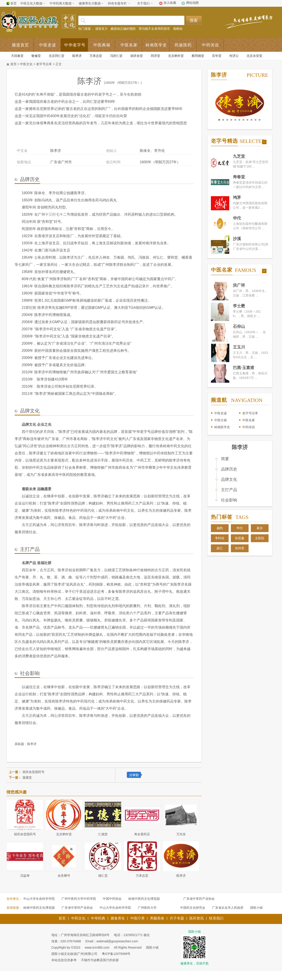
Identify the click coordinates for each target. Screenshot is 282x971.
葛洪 (259, 528)
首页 (13, 3)
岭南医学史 (156, 45)
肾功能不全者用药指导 (154, 28)
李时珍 (219, 538)
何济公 (234, 56)
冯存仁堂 (116, 56)
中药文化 (78, 918)
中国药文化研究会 (192, 907)
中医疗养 (137, 918)
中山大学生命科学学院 (39, 898)
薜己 (219, 548)
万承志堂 (96, 56)
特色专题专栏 (117, 3)
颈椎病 (177, 28)
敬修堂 (36, 56)
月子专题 (177, 918)
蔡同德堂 (198, 56)
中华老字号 (74, 45)
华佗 (239, 528)
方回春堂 (17, 56)
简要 (225, 459)
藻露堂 (27, 777)
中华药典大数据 (61, 3)
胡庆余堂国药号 (33, 772)
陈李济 (77, 56)
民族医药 (183, 45)
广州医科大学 (147, 907)
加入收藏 (170, 2)
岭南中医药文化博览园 (144, 898)
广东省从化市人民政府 (227, 907)
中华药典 (98, 918)
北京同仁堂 (56, 56)
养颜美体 (157, 918)
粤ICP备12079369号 (116, 954)
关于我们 (143, 3)
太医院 (259, 538)
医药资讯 (196, 918)
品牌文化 (229, 479)
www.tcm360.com (97, 947)
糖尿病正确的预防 (123, 28)
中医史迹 (47, 45)
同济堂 (155, 56)
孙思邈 (239, 538)
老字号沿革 (44, 64)
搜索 (194, 20)
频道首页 (20, 45)
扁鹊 (219, 528)
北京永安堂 (254, 56)
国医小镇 (256, 907)
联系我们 (216, 918)
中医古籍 (220, 420)
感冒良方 (101, 28)
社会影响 (229, 500)
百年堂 (216, 56)
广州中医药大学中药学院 (78, 898)
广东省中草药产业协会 (199, 898)
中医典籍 (101, 45)
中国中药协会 (112, 898)
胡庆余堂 (136, 56)
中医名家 (129, 45)
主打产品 (229, 490)
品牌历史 (229, 469)
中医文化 (26, 64)
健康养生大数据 (90, 3)
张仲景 (239, 548)
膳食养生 (118, 918)
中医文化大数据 (31, 3)
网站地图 (192, 2)
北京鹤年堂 (176, 56)
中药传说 (210, 45)
